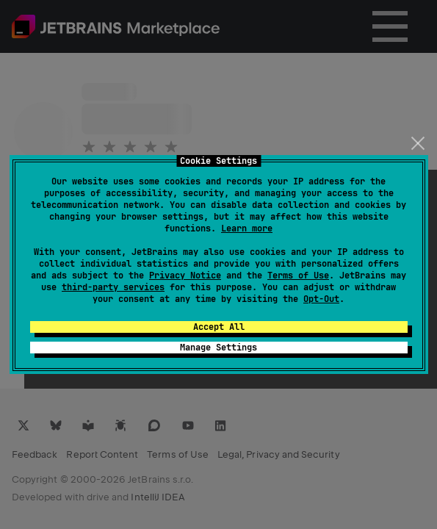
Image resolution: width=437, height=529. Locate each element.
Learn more (246, 228)
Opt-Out (321, 299)
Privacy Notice (185, 275)
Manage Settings (218, 347)
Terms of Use (298, 275)
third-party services (113, 287)
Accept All (219, 327)
